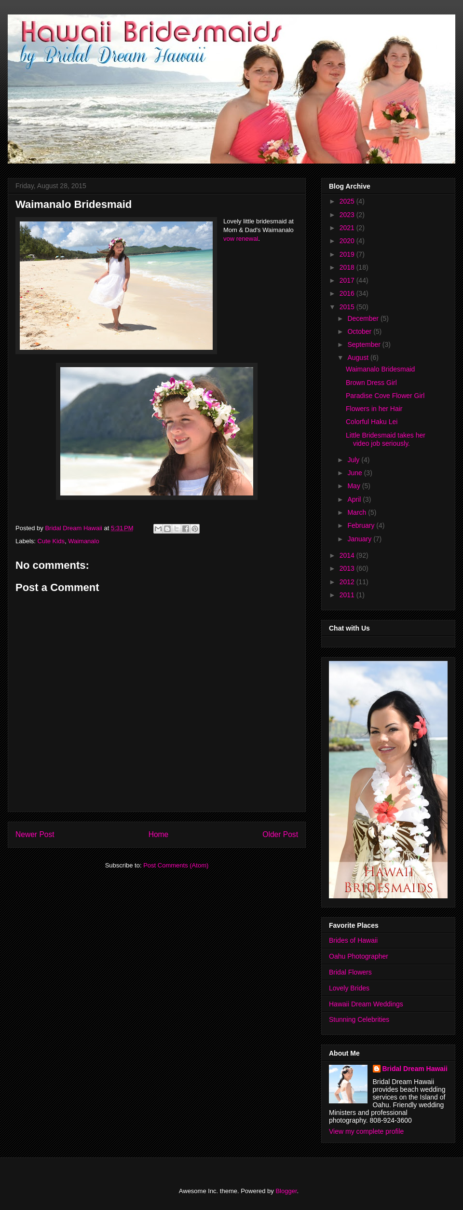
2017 (348, 280)
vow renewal (240, 238)
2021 (348, 228)
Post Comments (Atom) (175, 865)
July (354, 460)
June (355, 473)
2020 (348, 241)
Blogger (286, 1191)
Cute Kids (51, 541)
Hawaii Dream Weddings (366, 1004)
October (360, 331)
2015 (348, 307)
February (361, 525)
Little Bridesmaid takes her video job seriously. (385, 439)
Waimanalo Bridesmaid (380, 369)
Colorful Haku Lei (371, 422)
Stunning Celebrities (359, 1019)
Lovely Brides (349, 988)
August (358, 357)
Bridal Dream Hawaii (415, 1068)
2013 (348, 568)
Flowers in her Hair (374, 408)
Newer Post (34, 834)
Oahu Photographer (358, 956)
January (360, 539)
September (364, 344)
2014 (348, 555)
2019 (348, 254)
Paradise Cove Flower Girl (385, 395)
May (354, 486)
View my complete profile (366, 1131)
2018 (348, 267)
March (357, 512)
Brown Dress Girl (371, 382)
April (355, 499)
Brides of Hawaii (353, 940)
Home (159, 834)
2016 (348, 293)
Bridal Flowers (350, 972)
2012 (348, 582)
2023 (348, 215)
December (363, 318)
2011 (348, 595)
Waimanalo (83, 541)
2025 (348, 201)
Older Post (280, 834)
